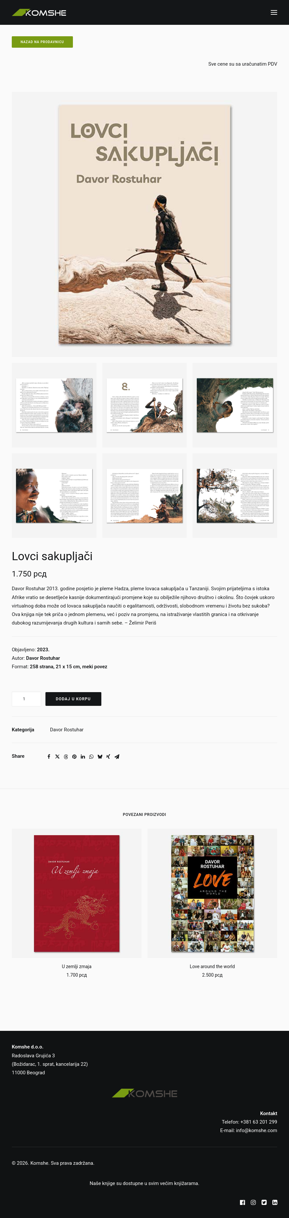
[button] (274, 12)
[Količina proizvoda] (26, 698)
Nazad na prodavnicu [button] (42, 42)
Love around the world (212, 966)
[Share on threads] (66, 757)
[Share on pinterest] (74, 757)
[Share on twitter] (57, 757)
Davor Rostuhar (67, 730)
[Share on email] (117, 757)
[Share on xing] (108, 757)
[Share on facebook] (49, 757)
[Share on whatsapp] (91, 757)
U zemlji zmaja (77, 966)
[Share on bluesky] (100, 757)
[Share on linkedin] (83, 757)
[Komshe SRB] (39, 12)
